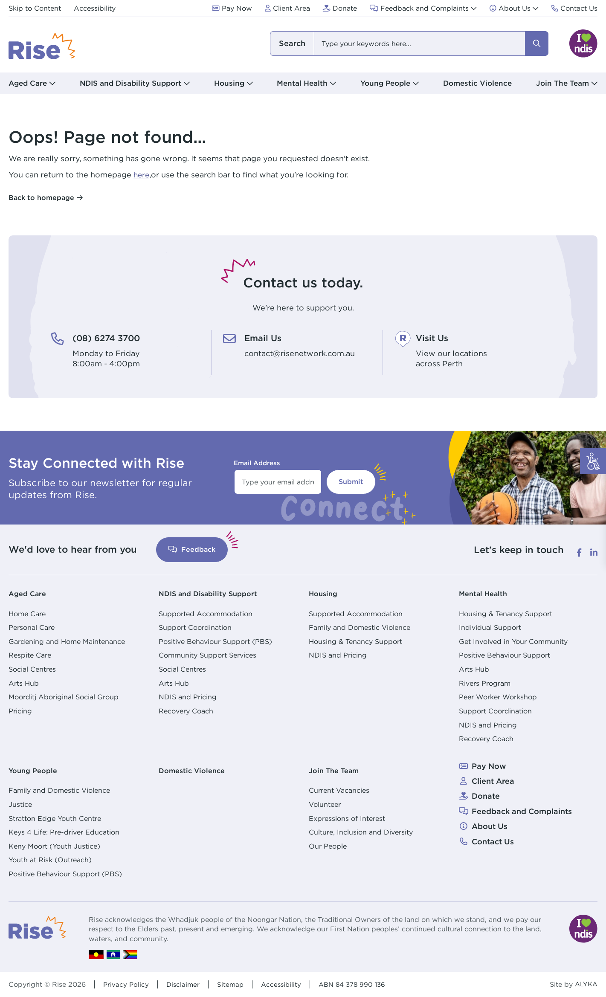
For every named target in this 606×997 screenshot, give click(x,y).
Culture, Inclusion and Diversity (361, 831)
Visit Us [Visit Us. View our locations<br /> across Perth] (434, 338)
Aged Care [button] (28, 83)
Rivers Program (484, 682)
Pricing (20, 710)
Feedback (191, 549)
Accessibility (285, 984)
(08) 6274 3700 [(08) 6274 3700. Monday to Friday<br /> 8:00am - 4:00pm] (110, 338)
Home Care (27, 613)
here (142, 175)
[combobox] (408, 43)
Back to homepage (41, 197)
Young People (35, 770)
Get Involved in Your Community (513, 641)
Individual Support (490, 627)
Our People (328, 845)
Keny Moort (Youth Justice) (54, 845)
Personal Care (32, 627)
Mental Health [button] (302, 83)
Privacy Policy (126, 984)
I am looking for (292, 43)
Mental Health (485, 593)
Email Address (257, 462)
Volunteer (325, 804)
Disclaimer (184, 984)
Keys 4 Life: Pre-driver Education (64, 831)
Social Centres (32, 668)
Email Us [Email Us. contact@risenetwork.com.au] (264, 338)
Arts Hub (24, 682)
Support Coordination (195, 627)
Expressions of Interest (347, 818)
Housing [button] (229, 83)
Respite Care (30, 655)
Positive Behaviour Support (504, 655)
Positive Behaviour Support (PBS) (215, 641)
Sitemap (232, 984)
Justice (20, 804)
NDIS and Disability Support (212, 593)
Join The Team (337, 770)
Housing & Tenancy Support (355, 641)
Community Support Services (207, 655)
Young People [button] (385, 83)
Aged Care (29, 593)
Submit (351, 481)
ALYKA (585, 984)
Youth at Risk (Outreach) (50, 859)
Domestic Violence (477, 83)
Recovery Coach (186, 710)
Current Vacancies (339, 789)
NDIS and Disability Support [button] (130, 83)
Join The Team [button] (562, 83)
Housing (324, 593)
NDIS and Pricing (188, 697)
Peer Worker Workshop (498, 697)
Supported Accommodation (205, 613)
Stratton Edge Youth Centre (55, 818)
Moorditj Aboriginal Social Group (64, 697)
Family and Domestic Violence (359, 627)
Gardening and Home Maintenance (67, 641)
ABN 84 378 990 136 (358, 984)
